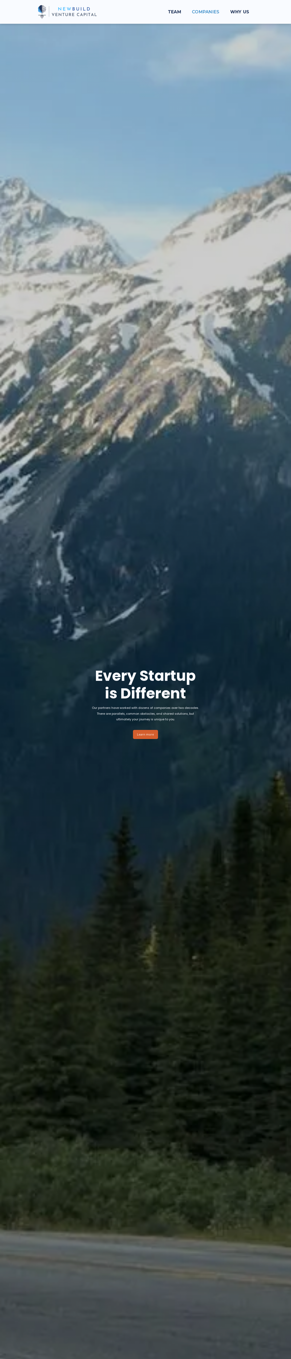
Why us (239, 11)
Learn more (145, 735)
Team (174, 11)
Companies (206, 11)
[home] (67, 12)
